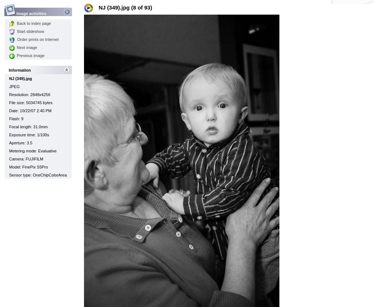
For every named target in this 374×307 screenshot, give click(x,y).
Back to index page (30, 23)
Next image (23, 47)
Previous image (27, 55)
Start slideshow (26, 31)
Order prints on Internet (34, 39)
